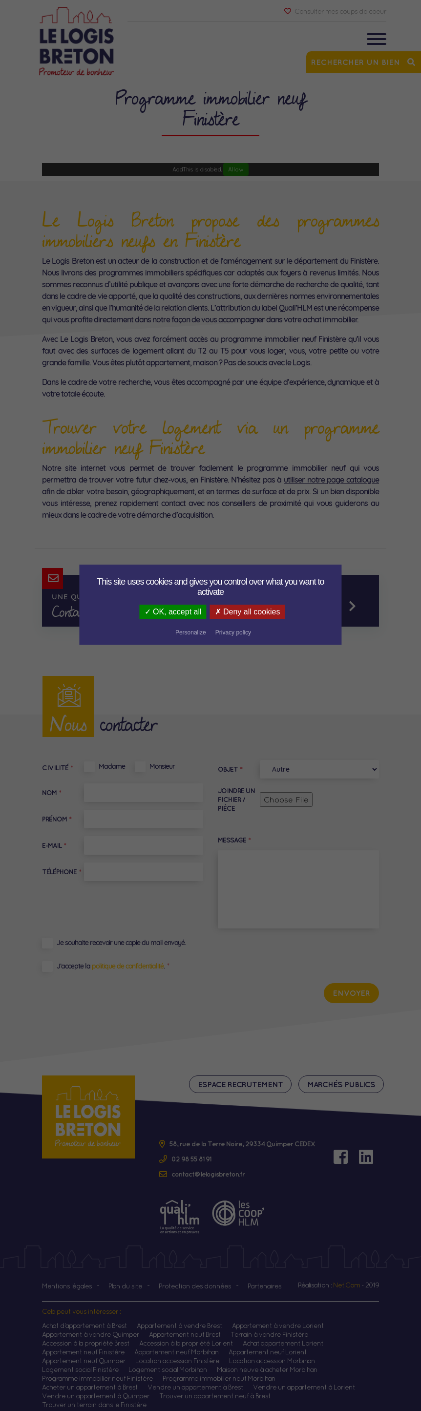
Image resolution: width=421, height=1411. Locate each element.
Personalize (267, 612)
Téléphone (61, 872)
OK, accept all (127, 612)
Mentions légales (67, 1278)
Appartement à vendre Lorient (278, 1317)
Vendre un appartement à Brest (195, 1379)
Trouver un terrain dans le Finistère (94, 1396)
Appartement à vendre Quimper (90, 1326)
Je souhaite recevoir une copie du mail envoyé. (121, 942)
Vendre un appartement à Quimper (95, 1387)
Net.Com (346, 1277)
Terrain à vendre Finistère (269, 1326)
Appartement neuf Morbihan (176, 1344)
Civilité (57, 768)
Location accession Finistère (177, 1352)
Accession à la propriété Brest (85, 1335)
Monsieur (162, 766)
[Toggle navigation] (376, 40)
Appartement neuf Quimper (84, 1352)
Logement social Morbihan (167, 1361)
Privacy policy (309, 612)
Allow (236, 169)
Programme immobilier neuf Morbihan (219, 1370)
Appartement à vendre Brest (179, 1317)
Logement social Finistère (80, 1361)
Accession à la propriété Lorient (186, 1335)
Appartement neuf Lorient (268, 1344)
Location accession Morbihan (272, 1352)
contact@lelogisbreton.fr (208, 1166)
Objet (230, 769)
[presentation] (305, 955)
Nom (51, 793)
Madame (112, 766)
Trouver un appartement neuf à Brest (215, 1387)
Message (234, 840)
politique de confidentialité (128, 966)
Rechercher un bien (363, 62)
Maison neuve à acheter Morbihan (267, 1361)
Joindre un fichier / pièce (236, 799)
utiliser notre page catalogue (331, 479)
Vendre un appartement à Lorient (304, 1379)
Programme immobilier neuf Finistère (97, 1370)
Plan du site (125, 1278)
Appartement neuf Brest (185, 1326)
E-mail (54, 845)
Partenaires (264, 1278)
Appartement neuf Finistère (83, 1344)
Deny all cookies (203, 612)
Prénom (56, 819)
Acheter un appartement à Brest (90, 1379)
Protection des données (195, 1278)
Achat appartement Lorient (283, 1335)
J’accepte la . (111, 966)
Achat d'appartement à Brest (84, 1317)
